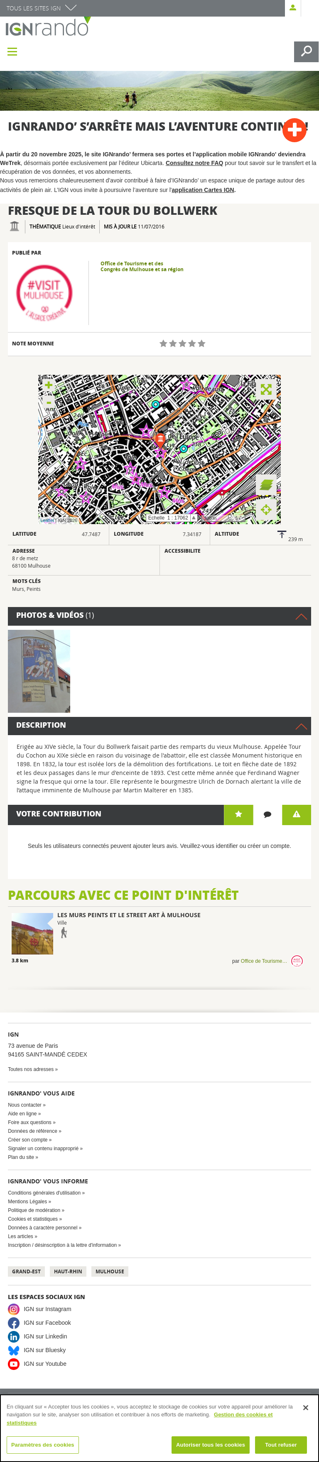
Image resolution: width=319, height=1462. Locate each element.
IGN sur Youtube (45, 1363)
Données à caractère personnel (42, 1228)
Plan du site (21, 1157)
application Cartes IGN (203, 190)
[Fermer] (306, 1408)
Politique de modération (34, 1210)
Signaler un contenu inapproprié (43, 1148)
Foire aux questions (30, 1122)
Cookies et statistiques (33, 1219)
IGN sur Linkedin (45, 1336)
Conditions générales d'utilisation (44, 1193)
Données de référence (32, 1131)
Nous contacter (25, 1105)
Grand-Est (26, 1271)
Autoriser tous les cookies (210, 1445)
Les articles (20, 1236)
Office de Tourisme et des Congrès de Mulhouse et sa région (142, 267)
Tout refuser (281, 1445)
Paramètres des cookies (42, 1445)
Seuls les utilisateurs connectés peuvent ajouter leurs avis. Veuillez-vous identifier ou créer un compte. (159, 846)
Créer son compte (27, 1140)
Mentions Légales (27, 1202)
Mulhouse (110, 1271)
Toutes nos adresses (31, 1069)
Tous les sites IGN (34, 8)
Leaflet (47, 520)
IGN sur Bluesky (45, 1350)
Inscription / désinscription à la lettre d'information (62, 1245)
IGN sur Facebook (47, 1322)
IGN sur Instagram (47, 1309)
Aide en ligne (22, 1114)
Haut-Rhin (68, 1271)
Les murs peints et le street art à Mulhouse (129, 915)
